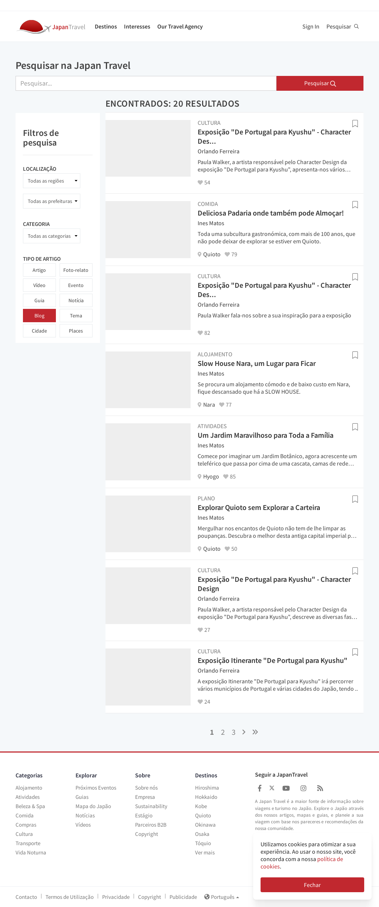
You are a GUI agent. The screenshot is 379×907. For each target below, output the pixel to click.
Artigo (39, 270)
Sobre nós (146, 787)
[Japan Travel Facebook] (259, 788)
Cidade (39, 330)
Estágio (143, 815)
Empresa (145, 796)
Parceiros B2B (151, 824)
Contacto (26, 896)
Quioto (203, 815)
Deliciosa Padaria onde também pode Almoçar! (271, 212)
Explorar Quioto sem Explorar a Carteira (259, 507)
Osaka (202, 833)
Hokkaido (206, 796)
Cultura (24, 833)
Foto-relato (75, 270)
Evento (76, 285)
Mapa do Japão (93, 806)
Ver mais (205, 852)
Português (221, 896)
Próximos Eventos (96, 787)
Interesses (137, 26)
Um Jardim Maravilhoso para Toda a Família (265, 435)
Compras (26, 824)
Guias (82, 796)
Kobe (201, 806)
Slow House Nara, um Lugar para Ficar (257, 363)
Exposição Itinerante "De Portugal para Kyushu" (273, 660)
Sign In (310, 26)
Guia (39, 300)
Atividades (28, 796)
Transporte (28, 843)
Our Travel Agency (180, 26)
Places (76, 330)
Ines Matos (211, 223)
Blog (39, 315)
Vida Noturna (31, 852)
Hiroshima (207, 787)
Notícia (76, 300)
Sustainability (151, 806)
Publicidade (183, 896)
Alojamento (29, 787)
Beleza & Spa (30, 806)
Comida (25, 815)
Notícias (85, 815)
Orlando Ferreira (218, 151)
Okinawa (205, 824)
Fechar (312, 884)
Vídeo (39, 285)
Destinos (106, 26)
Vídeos (83, 824)
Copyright (146, 833)
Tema (76, 315)
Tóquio (203, 843)
